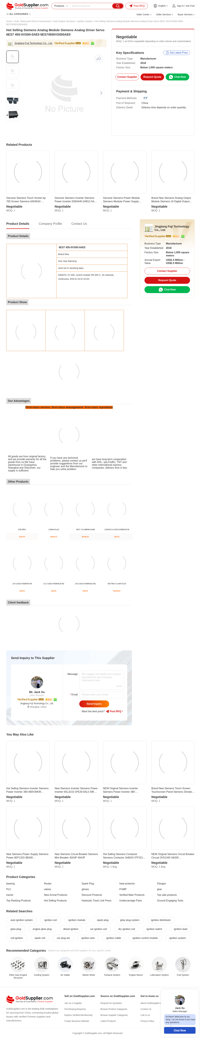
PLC (8, 889)
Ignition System (84, 21)
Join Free (190, 6)
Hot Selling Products (55, 900)
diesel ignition (71, 929)
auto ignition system (22, 920)
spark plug (103, 920)
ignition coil (50, 920)
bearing (10, 883)
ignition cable (113, 938)
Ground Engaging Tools (170, 900)
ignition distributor (161, 920)
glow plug (16, 929)
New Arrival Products (55, 895)
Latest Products (108, 1021)
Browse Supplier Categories (114, 1015)
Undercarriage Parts (130, 900)
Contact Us (146, 1009)
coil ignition (17, 938)
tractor (9, 895)
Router (48, 883)
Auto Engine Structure (64, 21)
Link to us (145, 1015)
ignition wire (88, 938)
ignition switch (154, 929)
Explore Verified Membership (78, 1015)
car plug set (63, 938)
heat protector (127, 883)
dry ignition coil (126, 929)
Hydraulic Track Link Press (96, 900)
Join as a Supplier (73, 1003)
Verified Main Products (131, 895)
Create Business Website (76, 1021)
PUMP (123, 889)
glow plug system (129, 920)
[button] (101, 93)
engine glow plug (42, 929)
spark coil (40, 938)
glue (159, 889)
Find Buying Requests (75, 1009)
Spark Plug (88, 883)
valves (47, 889)
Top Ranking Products (18, 900)
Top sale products (167, 895)
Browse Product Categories (113, 1009)
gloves (85, 889)
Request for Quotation (111, 1003)
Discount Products (92, 895)
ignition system (177, 938)
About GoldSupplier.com (152, 1003)
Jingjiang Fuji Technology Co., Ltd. (33, 43)
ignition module (76, 920)
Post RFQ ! (114, 711)
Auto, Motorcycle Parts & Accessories (33, 21)
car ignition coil (98, 929)
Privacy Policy (147, 1021)
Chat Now (180, 1030)
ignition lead (180, 929)
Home (9, 21)
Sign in (180, 6)
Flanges (161, 883)
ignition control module (145, 938)
